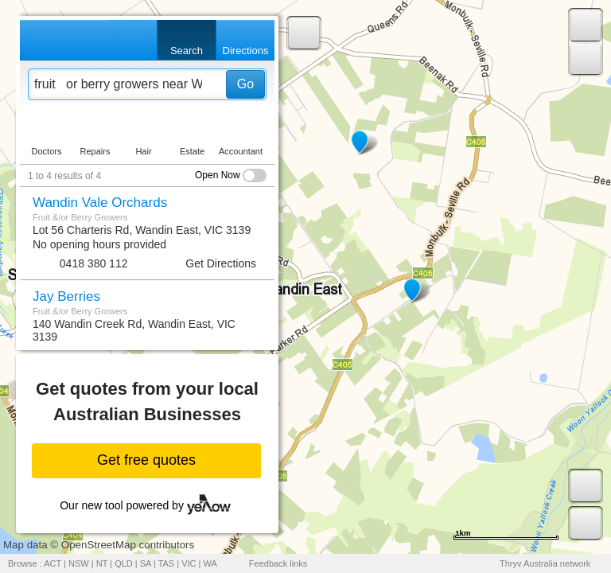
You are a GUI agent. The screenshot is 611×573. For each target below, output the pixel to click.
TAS (166, 563)
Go (245, 84)
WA (210, 563)
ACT (52, 563)
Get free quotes (146, 460)
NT (101, 563)
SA (145, 563)
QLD (124, 563)
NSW (78, 563)
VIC (188, 563)
